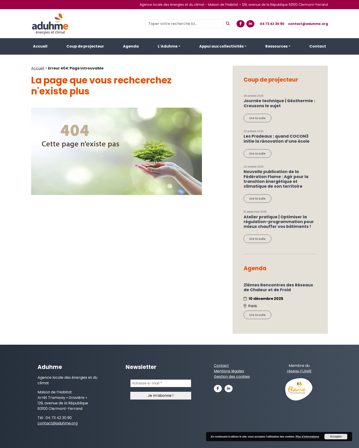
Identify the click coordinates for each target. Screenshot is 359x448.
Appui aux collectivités (221, 46)
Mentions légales (229, 371)
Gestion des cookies (232, 376)
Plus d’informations (307, 436)
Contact (317, 46)
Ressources (276, 46)
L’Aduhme (167, 46)
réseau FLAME (299, 371)
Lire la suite (257, 118)
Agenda (131, 46)
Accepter (336, 436)
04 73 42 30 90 (272, 23)
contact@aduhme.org (308, 23)
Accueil (40, 46)
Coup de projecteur (85, 46)
